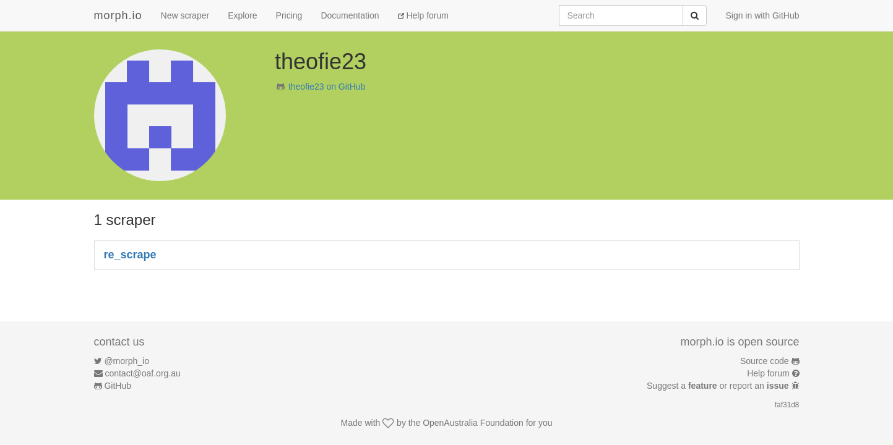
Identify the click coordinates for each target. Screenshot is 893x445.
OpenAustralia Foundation (473, 423)
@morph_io (126, 361)
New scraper (185, 15)
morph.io (118, 15)
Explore (242, 15)
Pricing (289, 15)
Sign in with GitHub (762, 15)
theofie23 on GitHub (327, 86)
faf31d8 (787, 404)
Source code (764, 361)
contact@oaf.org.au (142, 373)
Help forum (423, 15)
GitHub (117, 386)
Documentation (350, 15)
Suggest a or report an (719, 386)
